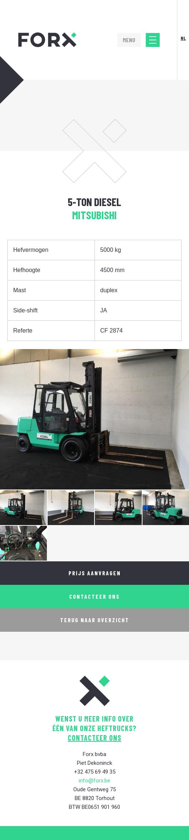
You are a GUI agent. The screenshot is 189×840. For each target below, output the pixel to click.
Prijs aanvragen (94, 572)
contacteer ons (94, 737)
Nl (183, 38)
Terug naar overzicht (94, 619)
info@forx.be (94, 780)
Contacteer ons (94, 596)
